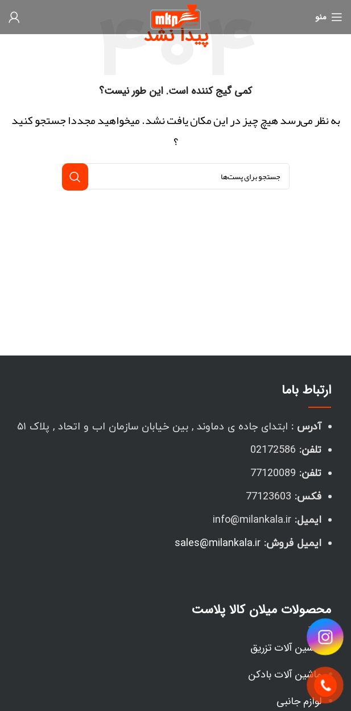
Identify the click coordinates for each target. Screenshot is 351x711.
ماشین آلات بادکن (284, 675)
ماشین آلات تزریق (285, 648)
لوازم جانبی (298, 701)
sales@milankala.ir (218, 543)
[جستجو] (176, 176)
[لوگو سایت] (175, 20)
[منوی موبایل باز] (328, 17)
